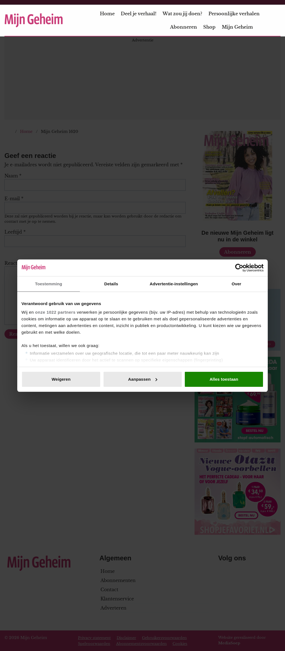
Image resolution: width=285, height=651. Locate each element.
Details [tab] (111, 283)
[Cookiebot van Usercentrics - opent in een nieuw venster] (239, 268)
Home (107, 13)
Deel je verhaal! (138, 13)
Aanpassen (142, 379)
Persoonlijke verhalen (234, 13)
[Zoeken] (276, 20)
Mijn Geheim (241, 27)
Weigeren (60, 379)
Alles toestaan (224, 379)
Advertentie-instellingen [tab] (174, 283)
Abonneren (183, 27)
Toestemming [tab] (48, 283)
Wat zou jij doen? (182, 13)
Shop (209, 27)
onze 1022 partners (55, 312)
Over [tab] (236, 283)
